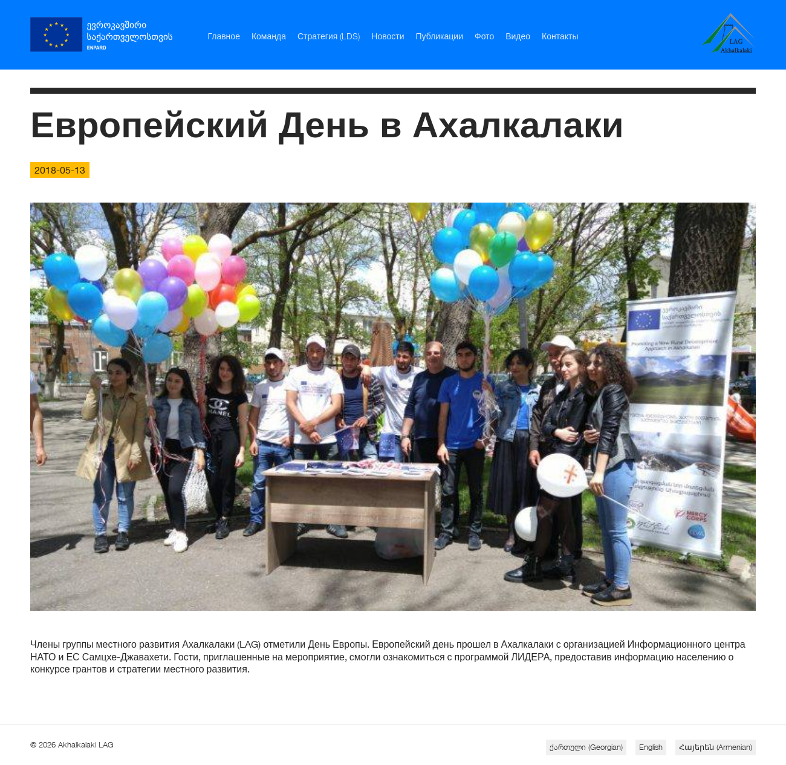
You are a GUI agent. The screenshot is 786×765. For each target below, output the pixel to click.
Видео (517, 36)
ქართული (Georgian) (586, 747)
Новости (387, 36)
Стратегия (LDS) (328, 36)
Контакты (560, 36)
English (651, 747)
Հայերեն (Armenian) (715, 747)
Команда (269, 36)
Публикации (439, 36)
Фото (484, 36)
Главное (223, 36)
